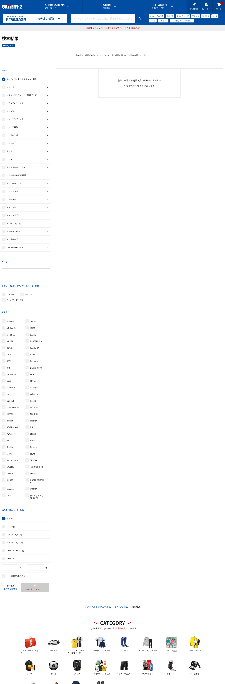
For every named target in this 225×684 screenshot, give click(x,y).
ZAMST (9, 470)
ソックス (10, 105)
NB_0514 (9, 45)
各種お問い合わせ (87, 682)
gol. (8, 369)
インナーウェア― (14, 177)
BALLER (10, 316)
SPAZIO (33, 435)
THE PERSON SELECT (16, 241)
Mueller (33, 395)
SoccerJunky (12, 435)
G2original (34, 362)
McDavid (34, 382)
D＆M (32, 329)
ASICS (32, 303)
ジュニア (28, 275)
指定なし (10, 487)
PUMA (32, 415)
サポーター (11, 193)
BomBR (10, 322)
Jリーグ (153, 21)
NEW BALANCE (13, 402)
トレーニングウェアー (16, 113)
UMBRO (10, 455)
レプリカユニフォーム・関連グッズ (22, 89)
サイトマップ (184, 682)
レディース (11, 275)
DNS (8, 342)
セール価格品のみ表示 (16, 544)
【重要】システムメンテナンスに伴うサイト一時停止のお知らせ (112, 28)
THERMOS (11, 448)
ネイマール (163, 21)
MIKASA (10, 388)
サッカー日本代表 (156, 16)
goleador (34, 369)
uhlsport (34, 448)
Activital (10, 296)
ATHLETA (11, 309)
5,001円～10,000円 (15, 511)
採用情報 (133, 682)
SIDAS (32, 428)
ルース (215, 16)
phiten (33, 408)
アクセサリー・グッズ (16, 161)
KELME (33, 375)
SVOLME (10, 441)
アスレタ (195, 16)
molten (10, 395)
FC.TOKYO (34, 349)
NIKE (32, 402)
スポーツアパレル (14, 225)
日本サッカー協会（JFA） (36, 471)
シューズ (10, 81)
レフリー (10, 137)
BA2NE (33, 309)
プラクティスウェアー (16, 97)
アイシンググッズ (14, 209)
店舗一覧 (38, 682)
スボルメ (205, 16)
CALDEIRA (34, 322)
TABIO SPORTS (36, 441)
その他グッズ (12, 233)
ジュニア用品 (12, 121)
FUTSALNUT (12, 362)
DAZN (9, 336)
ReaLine (10, 422)
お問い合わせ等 (160, 6)
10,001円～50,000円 (15, 519)
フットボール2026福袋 (16, 169)
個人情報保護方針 (158, 682)
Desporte (34, 336)
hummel (10, 375)
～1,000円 (11, 495)
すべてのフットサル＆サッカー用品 (22, 73)
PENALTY (11, 408)
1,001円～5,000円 (14, 503)
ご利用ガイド (60, 682)
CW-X (9, 329)
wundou (10, 464)
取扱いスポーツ (55, 6)
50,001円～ (11, 527)
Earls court (11, 349)
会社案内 (112, 682)
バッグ (9, 153)
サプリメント (12, 185)
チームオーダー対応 (15, 281)
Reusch (33, 422)
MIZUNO (34, 388)
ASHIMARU (11, 303)
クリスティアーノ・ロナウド (182, 21)
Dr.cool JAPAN (36, 342)
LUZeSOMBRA (13, 382)
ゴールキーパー (13, 129)
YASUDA (33, 464)
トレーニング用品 (14, 217)
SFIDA (9, 428)
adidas (33, 296)
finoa (9, 355)
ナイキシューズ (183, 16)
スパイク (170, 16)
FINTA (32, 355)
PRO (8, 415)
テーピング (11, 201)
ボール (9, 145)
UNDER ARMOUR (37, 456)
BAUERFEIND (36, 316)
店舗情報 (107, 6)
